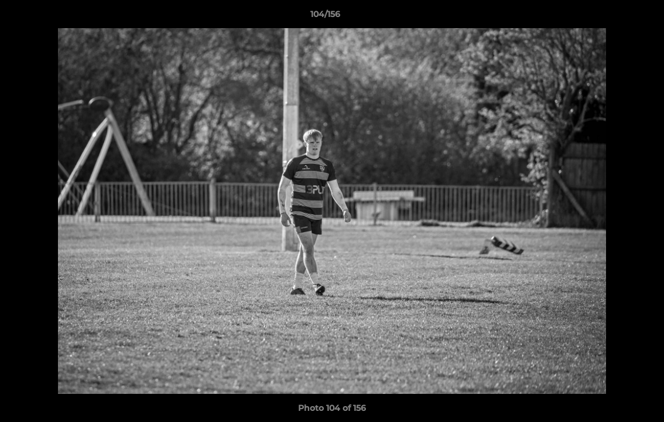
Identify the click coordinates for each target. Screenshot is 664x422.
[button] (615, 17)
